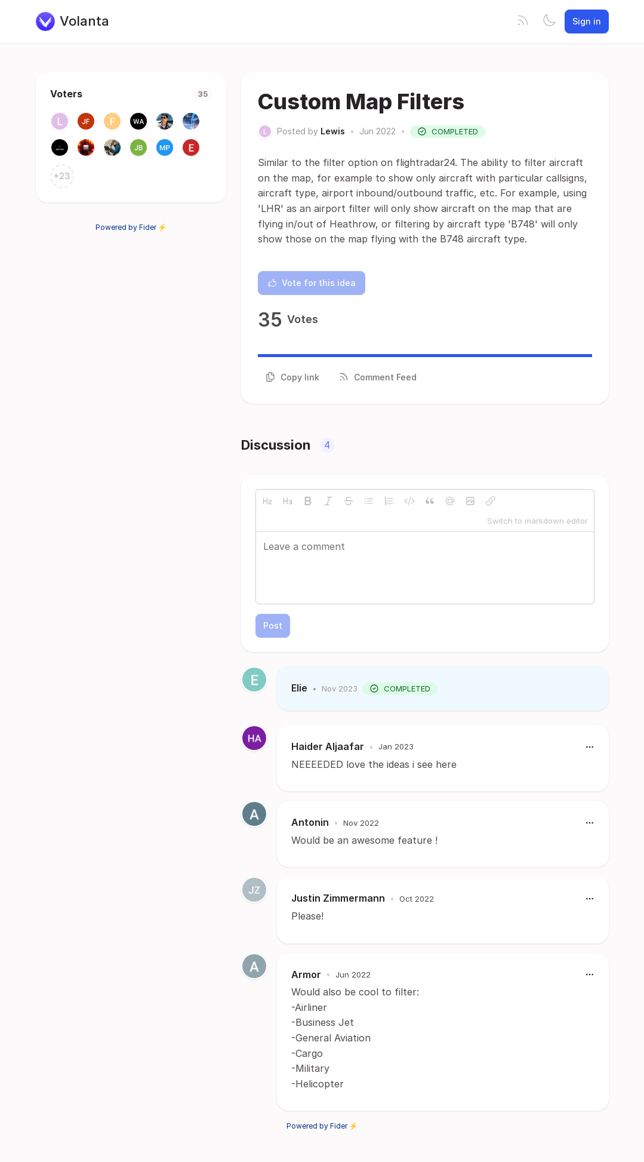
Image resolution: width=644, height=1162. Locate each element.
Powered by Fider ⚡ (131, 227)
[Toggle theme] (549, 21)
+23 (62, 176)
